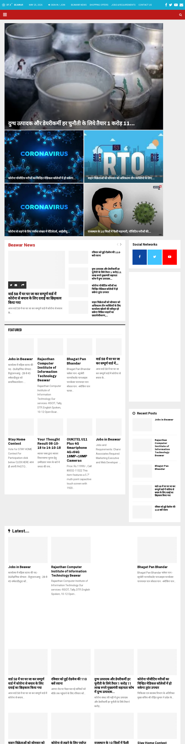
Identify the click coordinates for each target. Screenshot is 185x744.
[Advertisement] (155, 185)
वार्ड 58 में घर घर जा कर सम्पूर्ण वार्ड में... (108, 207)
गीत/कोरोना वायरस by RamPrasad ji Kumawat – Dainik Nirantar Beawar (26, 656)
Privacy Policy (158, 740)
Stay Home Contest (16, 287)
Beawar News (79, 5)
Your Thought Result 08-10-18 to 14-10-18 (49, 289)
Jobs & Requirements (123, 5)
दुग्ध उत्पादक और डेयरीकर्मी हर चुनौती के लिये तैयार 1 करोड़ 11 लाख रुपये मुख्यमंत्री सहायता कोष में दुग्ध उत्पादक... (106, 119)
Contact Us (145, 5)
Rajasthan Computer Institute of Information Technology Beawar (47, 215)
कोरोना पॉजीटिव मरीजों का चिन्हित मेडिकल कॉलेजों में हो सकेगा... (114, 45)
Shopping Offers (99, 5)
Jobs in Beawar (20, 205)
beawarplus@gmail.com (76, 724)
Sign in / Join (56, 5)
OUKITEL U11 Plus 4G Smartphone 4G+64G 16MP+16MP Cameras (77, 295)
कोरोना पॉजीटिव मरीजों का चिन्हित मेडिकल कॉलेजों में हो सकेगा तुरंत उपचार (105, 135)
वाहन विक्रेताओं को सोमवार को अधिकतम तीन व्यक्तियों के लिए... (158, 45)
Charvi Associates (86, 740)
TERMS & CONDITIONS (136, 740)
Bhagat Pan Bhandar (76, 207)
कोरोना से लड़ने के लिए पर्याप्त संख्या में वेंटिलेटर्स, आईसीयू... (112, 75)
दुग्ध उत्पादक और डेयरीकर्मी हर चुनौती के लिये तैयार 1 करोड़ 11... (48, 72)
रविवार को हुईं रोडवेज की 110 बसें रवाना (165, 354)
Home (119, 740)
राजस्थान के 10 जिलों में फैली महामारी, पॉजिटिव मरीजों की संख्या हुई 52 (111, 593)
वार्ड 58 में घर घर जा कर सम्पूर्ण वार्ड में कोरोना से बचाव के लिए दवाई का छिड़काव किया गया (34, 144)
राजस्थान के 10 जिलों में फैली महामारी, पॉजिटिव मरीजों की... (157, 75)
